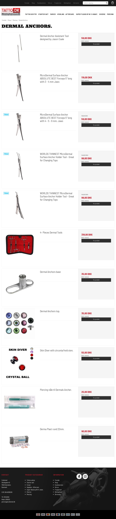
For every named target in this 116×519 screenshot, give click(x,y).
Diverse (102, 14)
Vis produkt (96, 44)
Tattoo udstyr (31, 14)
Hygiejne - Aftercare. (65, 14)
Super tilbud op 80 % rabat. (87, 14)
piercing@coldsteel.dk (8, 502)
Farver (53, 14)
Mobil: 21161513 (6, 499)
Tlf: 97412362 (5, 497)
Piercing (110, 14)
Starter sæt (43, 14)
